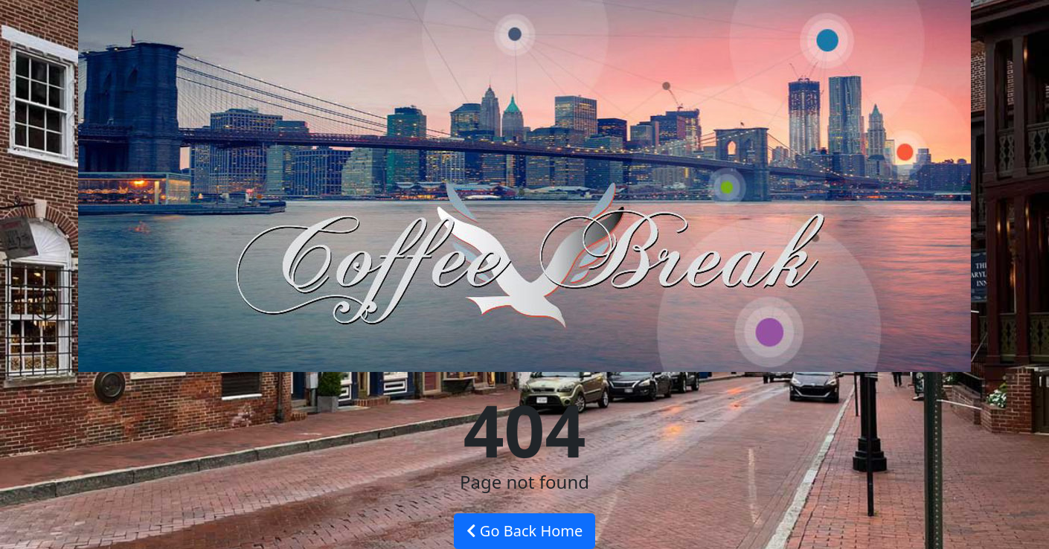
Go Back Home (524, 531)
